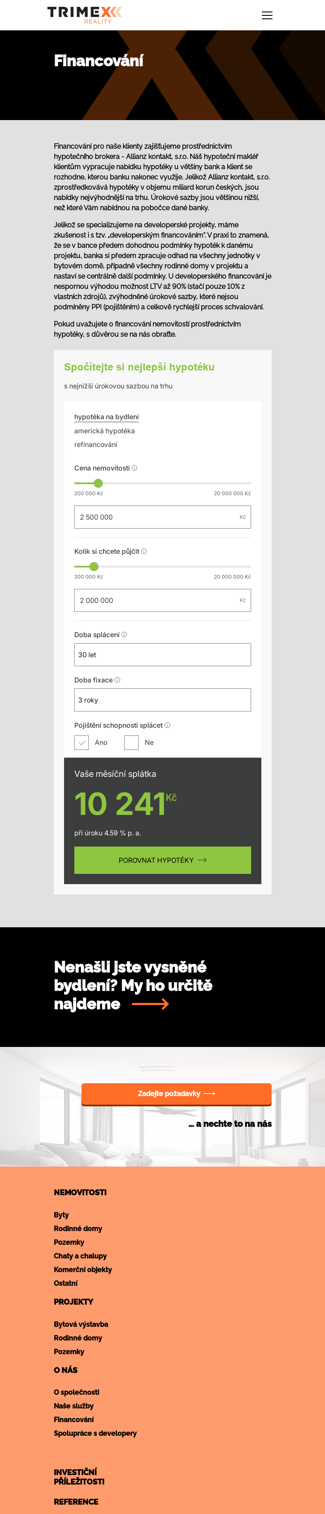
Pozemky (69, 1242)
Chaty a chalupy (80, 1256)
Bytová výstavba (81, 1324)
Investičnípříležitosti (79, 1477)
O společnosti (76, 1392)
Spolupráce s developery (95, 1433)
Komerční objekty (83, 1270)
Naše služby (74, 1406)
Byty (61, 1215)
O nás (65, 1370)
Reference (76, 1501)
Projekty (73, 1301)
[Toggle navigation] (267, 15)
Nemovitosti (80, 1192)
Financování (74, 1420)
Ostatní (65, 1283)
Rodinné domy (78, 1229)
